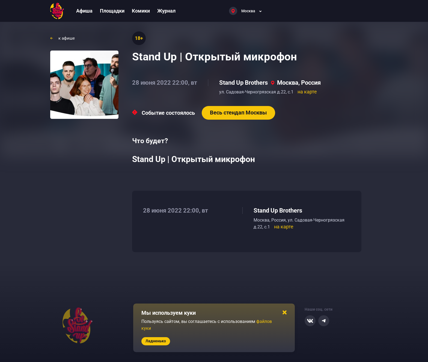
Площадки (112, 11)
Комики (141, 11)
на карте (307, 92)
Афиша (84, 11)
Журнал (166, 11)
